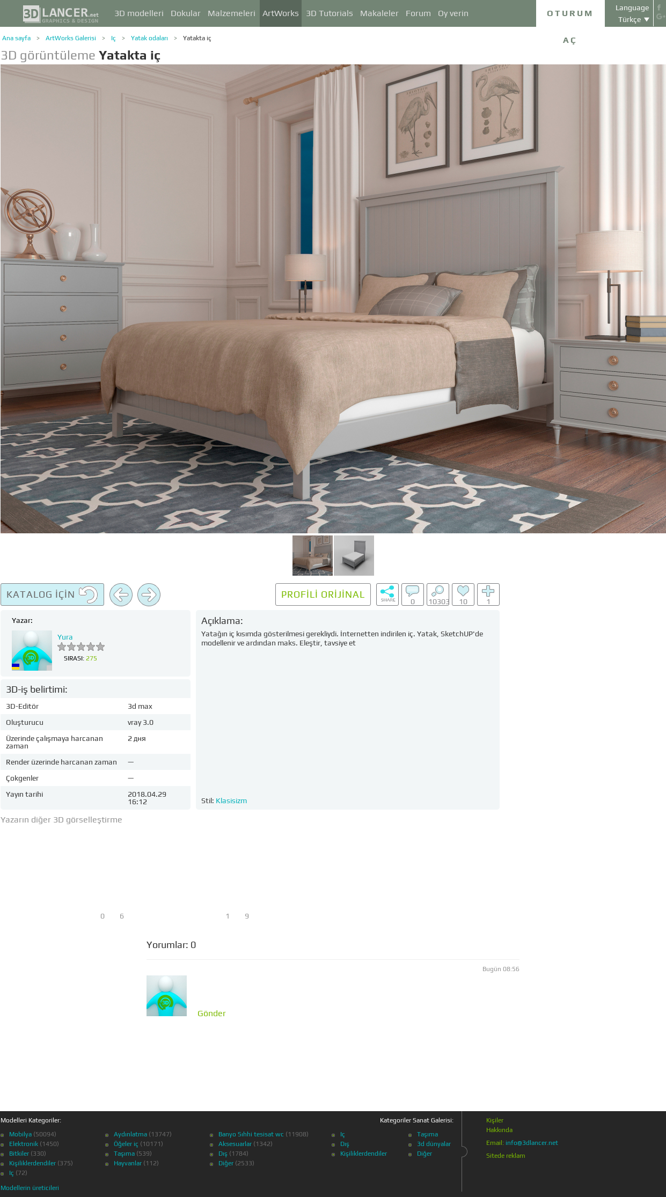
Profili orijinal (323, 594)
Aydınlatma (130, 1134)
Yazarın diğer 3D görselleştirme (61, 819)
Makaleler (379, 13)
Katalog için (52, 595)
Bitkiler (19, 1153)
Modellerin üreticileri (30, 1188)
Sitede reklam (505, 1155)
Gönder (211, 1013)
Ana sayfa (16, 38)
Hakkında (499, 1130)
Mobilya (20, 1134)
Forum (418, 13)
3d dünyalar (434, 1144)
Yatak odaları (149, 38)
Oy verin (453, 13)
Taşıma (124, 1153)
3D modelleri (139, 13)
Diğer (225, 1163)
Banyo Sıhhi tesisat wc (251, 1134)
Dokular (186, 13)
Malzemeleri (231, 13)
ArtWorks (280, 13)
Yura (65, 637)
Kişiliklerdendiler (32, 1163)
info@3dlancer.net (532, 1143)
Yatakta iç (197, 38)
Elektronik (23, 1144)
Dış (223, 1153)
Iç (113, 38)
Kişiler (494, 1120)
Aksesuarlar (235, 1144)
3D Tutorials (329, 13)
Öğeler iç (126, 1144)
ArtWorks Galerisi (71, 38)
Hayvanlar (128, 1163)
